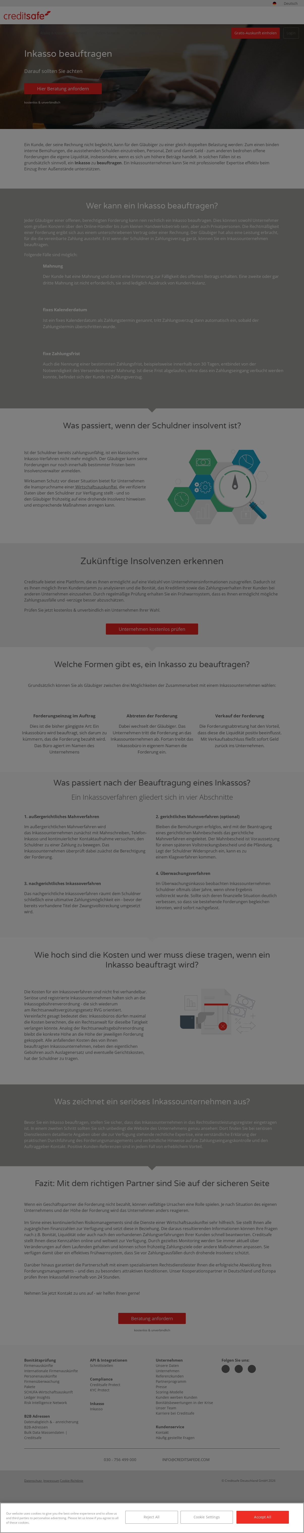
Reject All (152, 1517)
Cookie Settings (207, 1517)
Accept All (262, 1517)
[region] (152, 1518)
